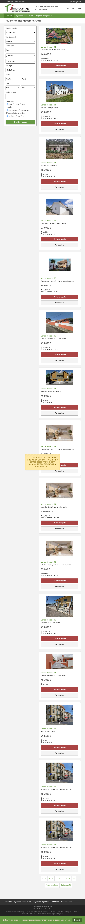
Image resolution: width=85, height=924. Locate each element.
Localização (10, 46)
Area (7, 83)
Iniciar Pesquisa (20, 122)
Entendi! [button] (77, 920)
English (78, 8)
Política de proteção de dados (42, 907)
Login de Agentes (75, 2)
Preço (8, 74)
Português (70, 8)
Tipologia (9, 66)
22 (74, 879)
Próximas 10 (66, 885)
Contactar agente (60, 66)
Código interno (11, 92)
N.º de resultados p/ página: (15, 113)
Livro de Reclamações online (43, 909)
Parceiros (10, 2)
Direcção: (9, 107)
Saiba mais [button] (65, 920)
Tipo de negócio (11, 28)
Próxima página (52, 885)
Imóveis (9, 16)
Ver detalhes (59, 71)
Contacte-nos (19, 2)
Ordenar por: (10, 101)
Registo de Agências (44, 16)
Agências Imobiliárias (24, 16)
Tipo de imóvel (11, 37)
